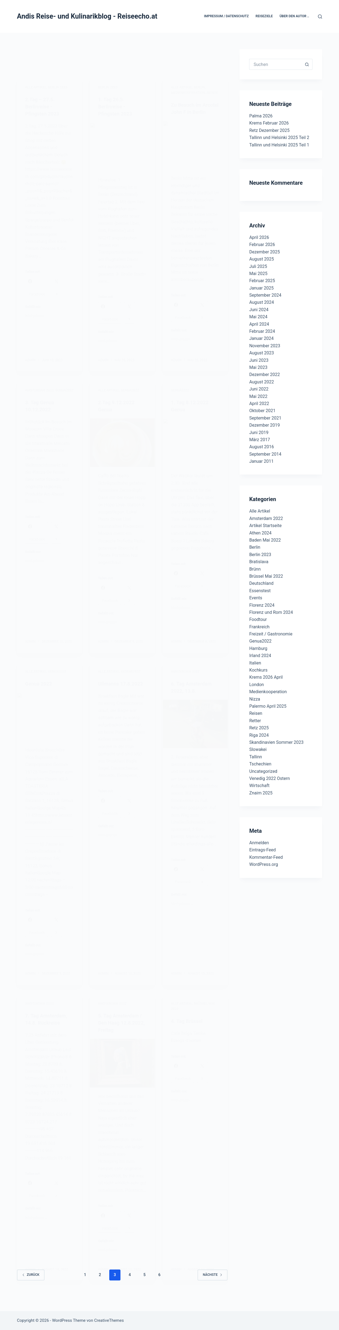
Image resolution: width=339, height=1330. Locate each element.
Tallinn (255, 756)
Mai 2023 (258, 367)
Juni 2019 (258, 432)
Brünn (255, 569)
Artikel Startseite (265, 525)
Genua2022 (260, 641)
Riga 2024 (259, 735)
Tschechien (260, 764)
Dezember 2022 (264, 374)
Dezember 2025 (264, 252)
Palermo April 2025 (267, 706)
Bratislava (258, 561)
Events (255, 597)
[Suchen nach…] (275, 64)
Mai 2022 (258, 396)
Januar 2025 (261, 288)
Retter (255, 720)
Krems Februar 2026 (269, 123)
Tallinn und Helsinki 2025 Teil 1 (279, 145)
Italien (255, 663)
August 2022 (261, 381)
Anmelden (259, 842)
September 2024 (265, 295)
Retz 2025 (259, 727)
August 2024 (261, 302)
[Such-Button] (307, 64)
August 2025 (261, 259)
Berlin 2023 (260, 554)
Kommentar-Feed (266, 857)
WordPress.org (263, 864)
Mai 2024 (258, 316)
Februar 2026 (262, 244)
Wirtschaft (259, 785)
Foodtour (258, 619)
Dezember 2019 (264, 425)
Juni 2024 (258, 309)
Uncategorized (263, 771)
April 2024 (259, 324)
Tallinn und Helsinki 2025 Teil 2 (279, 137)
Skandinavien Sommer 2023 (276, 742)
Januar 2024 (261, 338)
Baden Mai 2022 (265, 540)
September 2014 (265, 454)
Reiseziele (264, 16)
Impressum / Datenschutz (226, 16)
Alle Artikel (259, 511)
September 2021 (265, 418)
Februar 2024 (262, 331)
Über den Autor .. (294, 16)
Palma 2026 (260, 115)
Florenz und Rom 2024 (271, 612)
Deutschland (261, 583)
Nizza (254, 699)
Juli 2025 (258, 266)
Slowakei (258, 749)
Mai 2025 (258, 273)
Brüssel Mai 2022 (266, 576)
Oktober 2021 (262, 410)
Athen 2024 (260, 533)
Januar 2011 (261, 461)
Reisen (255, 713)
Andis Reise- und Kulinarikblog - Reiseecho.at (87, 16)
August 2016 (261, 446)
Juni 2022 (258, 389)
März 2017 (259, 439)
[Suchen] (320, 17)
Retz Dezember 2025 (269, 130)
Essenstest (259, 590)
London (256, 684)
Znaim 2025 (260, 793)
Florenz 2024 (261, 605)
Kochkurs (258, 670)
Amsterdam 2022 (266, 518)
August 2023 (261, 352)
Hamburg (258, 648)
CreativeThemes (109, 1320)
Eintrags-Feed (262, 849)
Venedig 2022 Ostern (269, 778)
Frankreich (259, 626)
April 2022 (259, 403)
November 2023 (264, 345)
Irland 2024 (260, 655)
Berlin (254, 547)
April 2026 (259, 237)
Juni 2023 (258, 360)
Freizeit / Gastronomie (270, 634)
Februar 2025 (262, 280)
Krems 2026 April (266, 677)
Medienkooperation (268, 691)
